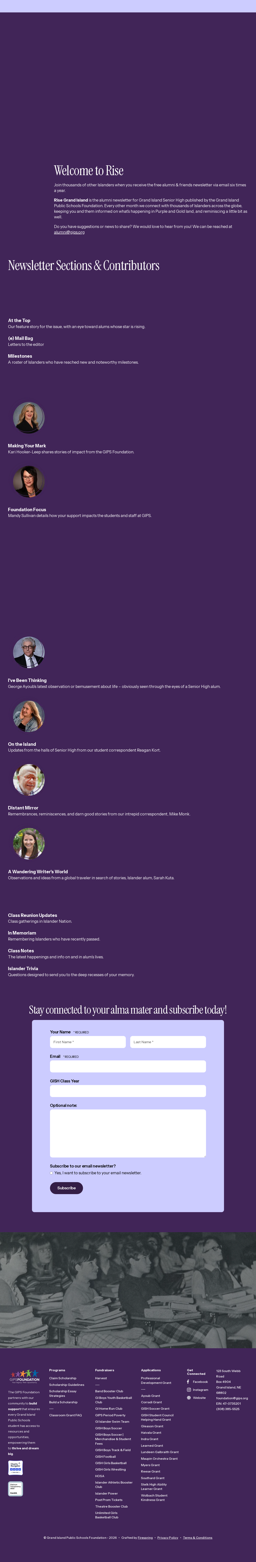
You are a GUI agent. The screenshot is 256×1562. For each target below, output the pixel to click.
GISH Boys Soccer (108, 1428)
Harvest (101, 1378)
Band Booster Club (109, 1391)
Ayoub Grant (150, 1396)
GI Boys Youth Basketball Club (113, 1400)
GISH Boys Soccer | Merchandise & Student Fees (113, 1439)
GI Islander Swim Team (112, 1422)
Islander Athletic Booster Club (114, 1485)
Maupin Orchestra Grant (159, 1459)
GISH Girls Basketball (111, 1463)
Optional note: (63, 1105)
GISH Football (105, 1457)
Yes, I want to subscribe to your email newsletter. (95, 1173)
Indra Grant (149, 1439)
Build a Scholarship (63, 1402)
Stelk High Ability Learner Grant (154, 1487)
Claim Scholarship (62, 1378)
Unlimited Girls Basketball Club (106, 1515)
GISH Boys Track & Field (113, 1450)
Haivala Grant (151, 1433)
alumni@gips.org (69, 232)
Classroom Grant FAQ (65, 1415)
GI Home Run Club (108, 1409)
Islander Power (106, 1494)
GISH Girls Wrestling (110, 1470)
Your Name (60, 1032)
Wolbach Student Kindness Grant (154, 1498)
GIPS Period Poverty (110, 1415)
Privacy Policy (167, 1538)
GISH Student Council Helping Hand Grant (157, 1417)
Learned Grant (152, 1446)
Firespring (145, 1538)
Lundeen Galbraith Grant (160, 1452)
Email (55, 1056)
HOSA (99, 1476)
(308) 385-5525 (227, 1409)
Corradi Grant (151, 1402)
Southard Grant (152, 1478)
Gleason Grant (152, 1426)
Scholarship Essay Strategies (62, 1393)
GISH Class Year (64, 1081)
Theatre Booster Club (111, 1507)
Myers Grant (150, 1465)
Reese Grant (150, 1472)
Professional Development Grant (156, 1380)
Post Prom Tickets (108, 1500)
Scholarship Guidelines (66, 1385)
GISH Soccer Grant (155, 1409)
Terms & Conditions (198, 1538)
